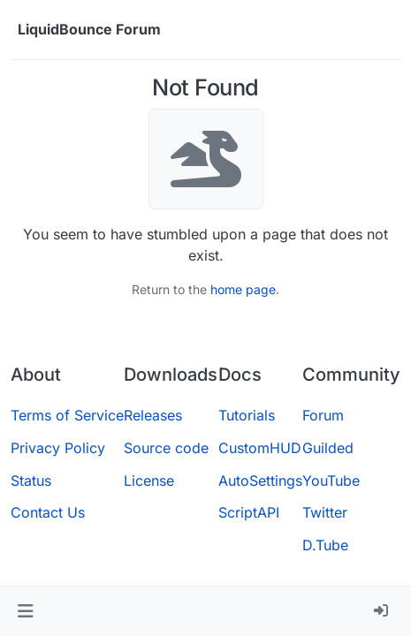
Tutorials (246, 415)
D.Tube (325, 545)
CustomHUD (259, 448)
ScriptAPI (248, 512)
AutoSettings (260, 480)
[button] (25, 611)
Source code (166, 448)
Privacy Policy (58, 448)
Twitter (324, 512)
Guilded (328, 448)
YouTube (331, 480)
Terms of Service (67, 415)
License (149, 480)
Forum (323, 415)
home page (243, 289)
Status (31, 480)
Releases (153, 415)
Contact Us (48, 512)
